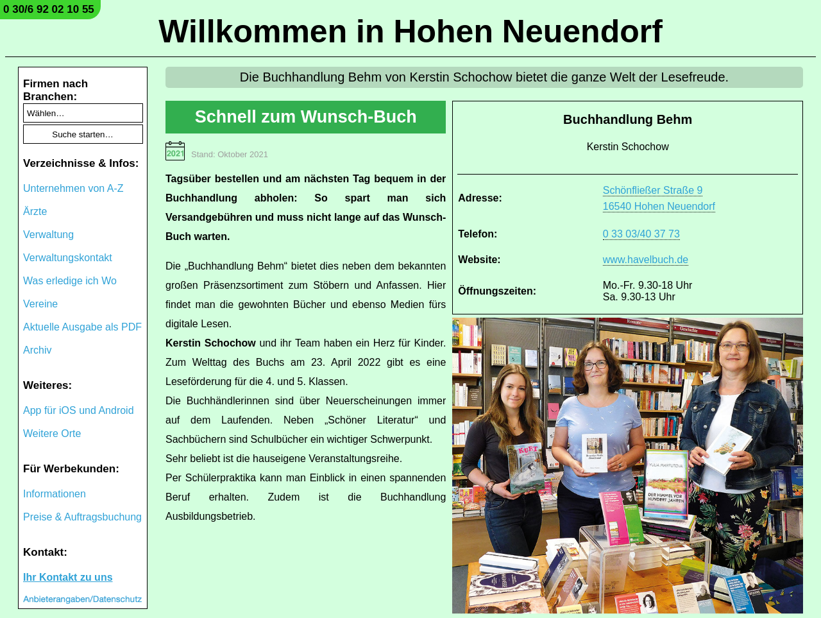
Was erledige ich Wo (70, 280)
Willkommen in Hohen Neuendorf (410, 31)
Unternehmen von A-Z (73, 188)
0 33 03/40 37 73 (641, 233)
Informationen (54, 493)
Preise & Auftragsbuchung (82, 516)
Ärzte (35, 211)
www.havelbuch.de (645, 259)
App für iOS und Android (78, 410)
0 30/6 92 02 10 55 (48, 9)
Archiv (37, 350)
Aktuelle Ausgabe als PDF (82, 327)
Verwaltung (48, 234)
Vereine (40, 303)
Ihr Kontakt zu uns (68, 577)
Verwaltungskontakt (67, 257)
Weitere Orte (52, 433)
